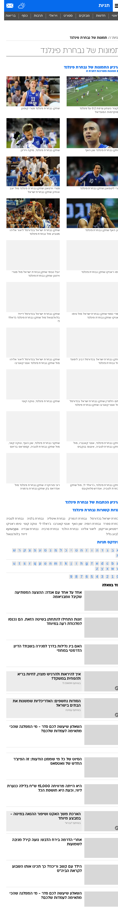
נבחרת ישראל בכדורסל (101, 518)
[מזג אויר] (18, 6)
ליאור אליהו (84, 529)
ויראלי (49, 16)
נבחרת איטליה (52, 518)
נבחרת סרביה (46, 529)
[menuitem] (96, 16)
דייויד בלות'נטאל (12, 534)
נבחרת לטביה (11, 518)
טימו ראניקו (9, 523)
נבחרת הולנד (65, 529)
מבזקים (80, 16)
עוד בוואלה (107, 585)
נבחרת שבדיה (26, 529)
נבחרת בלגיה (31, 518)
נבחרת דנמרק (73, 518)
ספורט (64, 16)
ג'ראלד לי (41, 523)
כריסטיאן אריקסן (105, 529)
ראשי (111, 16)
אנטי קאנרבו (57, 523)
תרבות (34, 16)
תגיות (99, 5)
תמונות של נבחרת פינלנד (84, 38)
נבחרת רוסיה (88, 523)
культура (8, 529)
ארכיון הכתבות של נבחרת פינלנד (88, 502)
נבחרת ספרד (107, 523)
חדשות (96, 16)
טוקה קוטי (26, 523)
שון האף (73, 523)
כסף (21, 16)
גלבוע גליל (109, 534)
